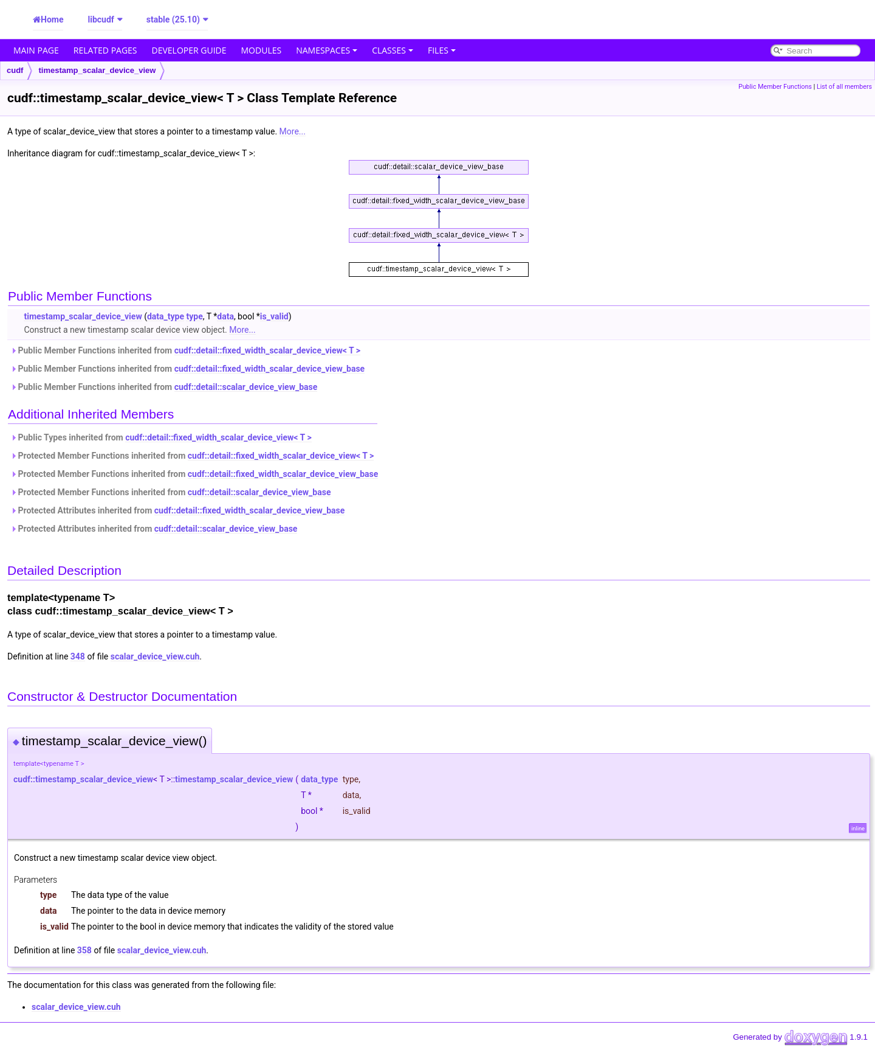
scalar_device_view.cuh (155, 656)
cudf (15, 70)
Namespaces (326, 50)
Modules (261, 50)
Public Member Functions (775, 87)
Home (52, 19)
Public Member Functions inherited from (185, 350)
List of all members (844, 87)
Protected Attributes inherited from (177, 510)
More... (293, 131)
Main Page (36, 50)
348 (77, 656)
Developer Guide (189, 50)
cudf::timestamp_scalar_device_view (83, 779)
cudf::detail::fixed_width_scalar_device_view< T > (267, 350)
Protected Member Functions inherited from (192, 456)
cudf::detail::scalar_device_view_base (246, 387)
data (225, 316)
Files (442, 50)
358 (84, 950)
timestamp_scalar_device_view (97, 70)
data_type (165, 316)
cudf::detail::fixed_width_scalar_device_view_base (269, 369)
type (194, 316)
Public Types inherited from (161, 437)
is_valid (274, 316)
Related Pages (105, 50)
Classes (392, 50)
